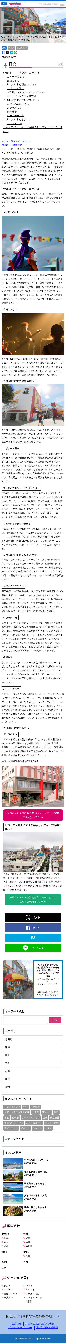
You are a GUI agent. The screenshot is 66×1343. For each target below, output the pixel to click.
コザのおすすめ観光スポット (20, 84)
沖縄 (7, 1047)
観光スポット (10, 1293)
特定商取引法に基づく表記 (39, 1323)
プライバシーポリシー (20, 1327)
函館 (6, 1246)
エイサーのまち (15, 76)
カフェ (29, 1285)
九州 (7, 1079)
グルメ (7, 1285)
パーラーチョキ (15, 115)
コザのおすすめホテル (16, 119)
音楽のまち (13, 80)
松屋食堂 (12, 111)
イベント (30, 1289)
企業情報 (17, 1323)
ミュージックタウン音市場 (21, 96)
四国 (7, 1071)
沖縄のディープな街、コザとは (21, 72)
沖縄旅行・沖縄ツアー (13, 145)
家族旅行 (8, 1297)
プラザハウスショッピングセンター (26, 92)
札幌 (6, 1238)
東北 (7, 1055)
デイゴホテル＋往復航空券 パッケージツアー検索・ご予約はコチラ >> (33, 815)
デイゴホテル (14, 123)
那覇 (28, 1238)
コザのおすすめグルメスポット (21, 100)
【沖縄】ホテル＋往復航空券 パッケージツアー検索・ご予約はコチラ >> (33, 899)
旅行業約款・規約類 (47, 1327)
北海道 (9, 1039)
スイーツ (8, 1289)
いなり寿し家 (14, 107)
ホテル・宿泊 (32, 1293)
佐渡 (7, 1087)
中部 (7, 1063)
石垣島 (29, 1246)
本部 (28, 1242)
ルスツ (7, 1242)
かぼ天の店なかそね (18, 104)
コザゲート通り (15, 88)
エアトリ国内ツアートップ (15, 141)
